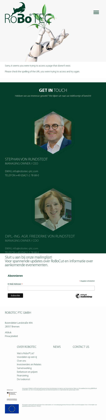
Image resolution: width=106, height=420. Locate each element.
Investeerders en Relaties (29, 364)
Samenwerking (24, 368)
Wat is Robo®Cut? (25, 353)
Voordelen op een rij (27, 357)
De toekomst (23, 379)
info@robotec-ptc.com (25, 177)
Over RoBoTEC (26, 347)
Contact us (81, 347)
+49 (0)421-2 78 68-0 (27, 181)
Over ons (21, 361)
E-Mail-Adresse (15, 284)
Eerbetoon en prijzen (27, 372)
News (57, 347)
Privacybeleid (11, 336)
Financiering (22, 375)
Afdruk (8, 332)
